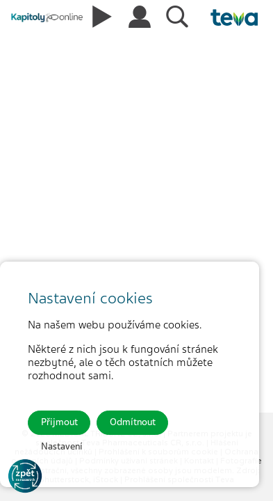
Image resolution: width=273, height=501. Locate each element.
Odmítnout (133, 422)
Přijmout (59, 422)
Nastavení (62, 446)
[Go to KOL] (25, 476)
